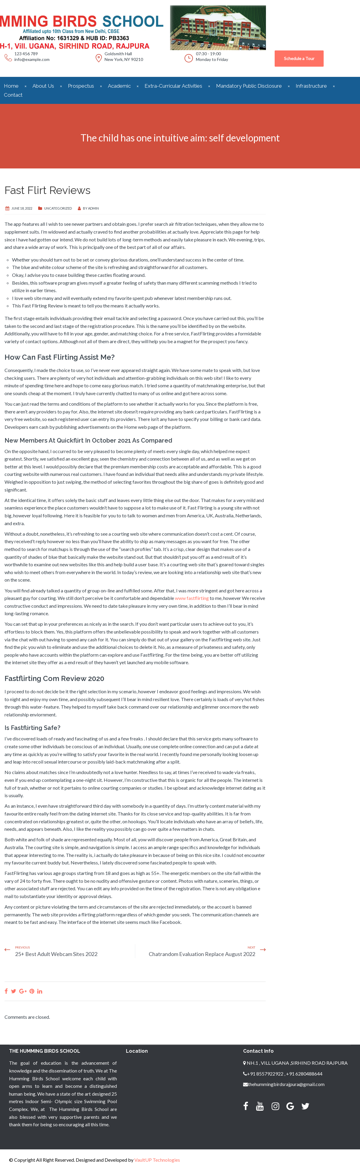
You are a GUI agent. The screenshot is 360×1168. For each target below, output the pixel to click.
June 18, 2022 (21, 208)
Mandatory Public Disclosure (249, 86)
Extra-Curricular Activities (173, 86)
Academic (119, 86)
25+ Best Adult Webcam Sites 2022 (56, 954)
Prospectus (81, 86)
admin (93, 208)
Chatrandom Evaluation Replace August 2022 (202, 954)
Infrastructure (311, 86)
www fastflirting (192, 598)
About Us (43, 86)
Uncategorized (58, 208)
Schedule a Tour (299, 58)
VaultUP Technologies (157, 1160)
